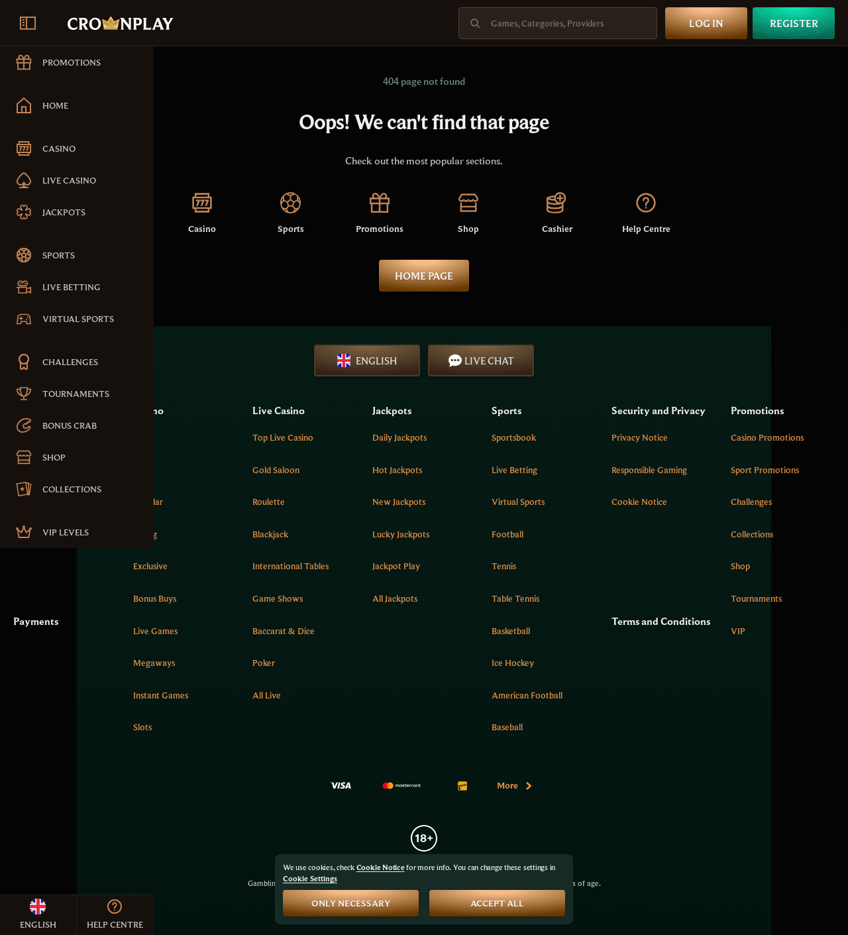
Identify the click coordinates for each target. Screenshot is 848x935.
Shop (762, 566)
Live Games (286, 631)
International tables (400, 566)
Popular (279, 502)
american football (593, 695)
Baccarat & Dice (393, 631)
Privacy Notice (683, 452)
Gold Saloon (385, 470)
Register (794, 23)
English (444, 360)
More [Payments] (592, 785)
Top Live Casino (392, 437)
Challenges (773, 502)
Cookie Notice (683, 517)
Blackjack (380, 534)
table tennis (582, 598)
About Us (185, 437)
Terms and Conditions (680, 623)
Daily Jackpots (487, 437)
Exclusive (281, 566)
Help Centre (190, 470)
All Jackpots (482, 598)
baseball (573, 727)
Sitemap (182, 534)
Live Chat (558, 360)
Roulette (378, 502)
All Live (376, 695)
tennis (570, 566)
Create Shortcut (198, 502)
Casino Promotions (789, 437)
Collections (774, 534)
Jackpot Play (483, 566)
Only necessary (350, 903)
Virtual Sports (584, 502)
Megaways (285, 663)
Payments (189, 616)
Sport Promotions (787, 470)
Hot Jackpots (484, 470)
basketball (577, 631)
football (574, 534)
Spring (276, 534)
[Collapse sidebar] (28, 23)
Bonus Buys (285, 598)
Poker (373, 663)
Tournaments (778, 598)
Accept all (497, 903)
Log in (706, 23)
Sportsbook (580, 437)
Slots (273, 727)
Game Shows (387, 598)
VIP (760, 631)
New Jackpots (486, 502)
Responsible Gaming (693, 484)
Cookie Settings (310, 878)
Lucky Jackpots (488, 534)
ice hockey (579, 663)
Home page (501, 275)
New (273, 470)
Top (272, 437)
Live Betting (581, 470)
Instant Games (291, 695)
